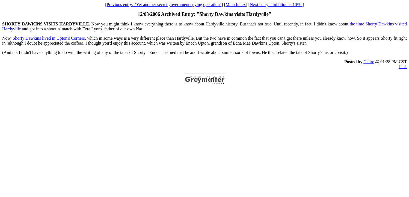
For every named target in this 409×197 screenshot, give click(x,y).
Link (403, 66)
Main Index (236, 4)
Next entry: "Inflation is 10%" (276, 4)
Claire (368, 61)
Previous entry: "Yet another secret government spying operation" (164, 4)
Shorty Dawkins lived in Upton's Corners (49, 38)
